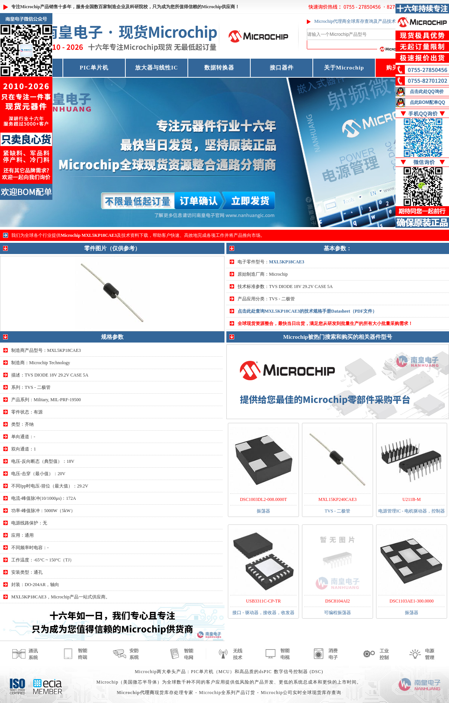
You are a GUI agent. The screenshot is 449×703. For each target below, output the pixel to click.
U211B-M (412, 499)
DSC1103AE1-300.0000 (412, 601)
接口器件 (282, 68)
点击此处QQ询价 (427, 91)
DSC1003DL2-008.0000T (263, 499)
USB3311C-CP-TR (263, 601)
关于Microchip (344, 68)
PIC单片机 (94, 68)
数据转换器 (219, 68)
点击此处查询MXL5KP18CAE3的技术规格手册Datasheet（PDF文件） (307, 311)
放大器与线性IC (156, 68)
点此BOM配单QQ (427, 102)
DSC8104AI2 (337, 601)
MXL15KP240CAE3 (337, 499)
